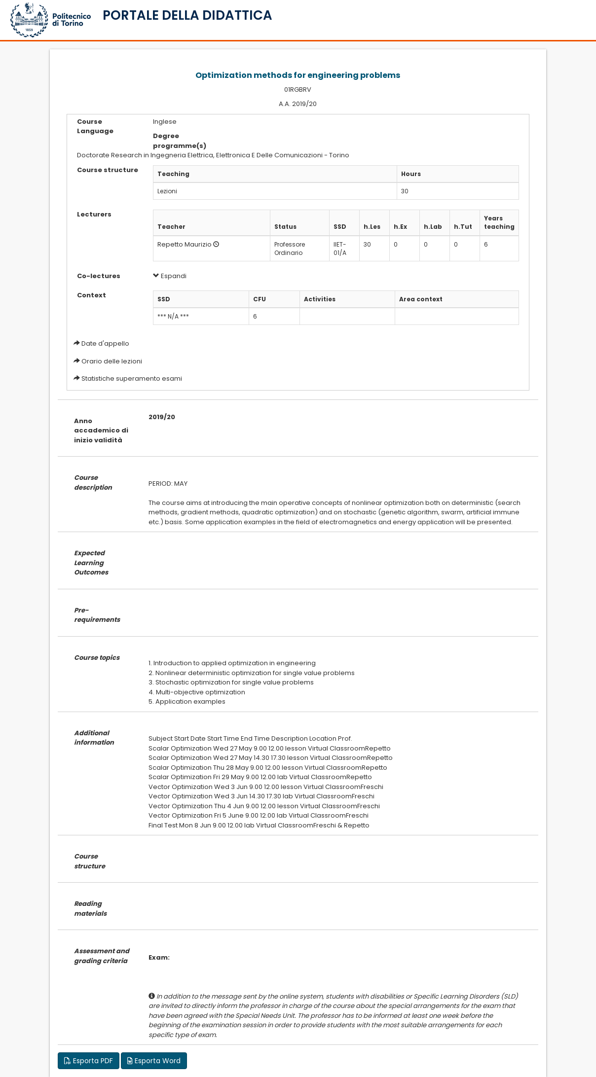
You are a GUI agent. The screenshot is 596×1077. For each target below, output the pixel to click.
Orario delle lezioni (111, 361)
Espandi (169, 276)
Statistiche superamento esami (131, 378)
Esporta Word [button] (154, 1061)
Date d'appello (105, 343)
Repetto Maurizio (184, 244)
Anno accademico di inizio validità (101, 430)
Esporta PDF (88, 1061)
